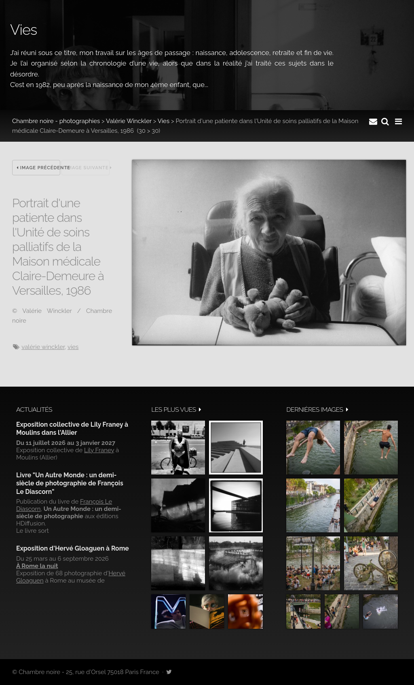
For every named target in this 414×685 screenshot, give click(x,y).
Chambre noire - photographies (56, 121)
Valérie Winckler (129, 121)
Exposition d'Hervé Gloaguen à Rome (72, 548)
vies (73, 347)
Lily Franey (99, 450)
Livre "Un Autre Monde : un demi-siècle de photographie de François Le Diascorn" (69, 483)
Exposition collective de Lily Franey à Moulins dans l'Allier (72, 428)
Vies (164, 121)
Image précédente (38, 167)
